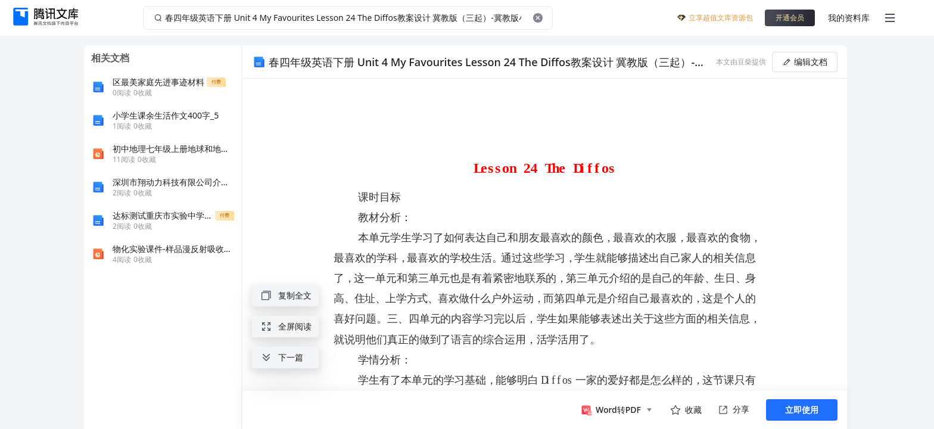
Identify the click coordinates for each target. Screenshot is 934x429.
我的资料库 (849, 17)
